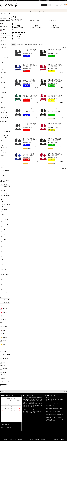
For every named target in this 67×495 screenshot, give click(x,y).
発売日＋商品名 (41, 44)
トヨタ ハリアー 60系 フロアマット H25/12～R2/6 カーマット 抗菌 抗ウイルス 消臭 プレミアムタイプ (55, 124)
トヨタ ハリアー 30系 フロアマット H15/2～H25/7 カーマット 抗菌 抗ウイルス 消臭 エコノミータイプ (30, 80)
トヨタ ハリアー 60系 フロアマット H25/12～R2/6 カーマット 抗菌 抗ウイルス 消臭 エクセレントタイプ (30, 124)
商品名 (22, 44)
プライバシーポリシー (29, 439)
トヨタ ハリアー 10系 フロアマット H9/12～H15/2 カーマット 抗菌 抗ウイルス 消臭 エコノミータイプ (30, 50)
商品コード (18, 44)
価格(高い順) (35, 44)
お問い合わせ (57, 5)
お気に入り (61, 5)
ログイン (59, 0)
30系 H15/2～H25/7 (34, 20)
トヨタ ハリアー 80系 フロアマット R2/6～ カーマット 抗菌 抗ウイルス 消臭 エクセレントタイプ (30, 154)
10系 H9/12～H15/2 (16, 20)
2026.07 (18, 400)
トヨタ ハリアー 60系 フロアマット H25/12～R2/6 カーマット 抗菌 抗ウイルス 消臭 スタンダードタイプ (55, 110)
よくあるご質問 (46, 0)
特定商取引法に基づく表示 (40, 439)
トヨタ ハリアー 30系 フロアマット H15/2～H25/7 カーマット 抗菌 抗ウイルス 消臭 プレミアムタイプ (55, 95)
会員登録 (64, 0)
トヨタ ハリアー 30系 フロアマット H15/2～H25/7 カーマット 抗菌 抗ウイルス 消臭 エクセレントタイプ (30, 95)
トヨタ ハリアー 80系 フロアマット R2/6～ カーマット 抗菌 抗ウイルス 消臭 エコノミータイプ (30, 139)
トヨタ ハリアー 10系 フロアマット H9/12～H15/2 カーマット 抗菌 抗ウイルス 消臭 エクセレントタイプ (30, 65)
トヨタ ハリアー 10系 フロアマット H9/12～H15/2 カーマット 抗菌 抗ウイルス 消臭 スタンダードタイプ (55, 50)
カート (65, 5)
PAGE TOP (65, 391)
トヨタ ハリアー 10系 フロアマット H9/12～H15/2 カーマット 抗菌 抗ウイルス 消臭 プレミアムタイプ (55, 65)
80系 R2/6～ (15, 31)
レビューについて (53, 0)
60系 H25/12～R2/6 (52, 20)
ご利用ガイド (40, 0)
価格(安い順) (30, 44)
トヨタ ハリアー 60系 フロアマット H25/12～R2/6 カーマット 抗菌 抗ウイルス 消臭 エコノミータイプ (30, 110)
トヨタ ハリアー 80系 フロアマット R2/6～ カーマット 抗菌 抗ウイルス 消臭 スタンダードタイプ (55, 139)
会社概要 (20, 439)
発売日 (26, 44)
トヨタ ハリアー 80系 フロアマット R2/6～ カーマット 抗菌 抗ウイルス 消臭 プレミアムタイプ (55, 154)
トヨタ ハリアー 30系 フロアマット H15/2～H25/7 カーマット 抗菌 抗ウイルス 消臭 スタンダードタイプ (55, 80)
